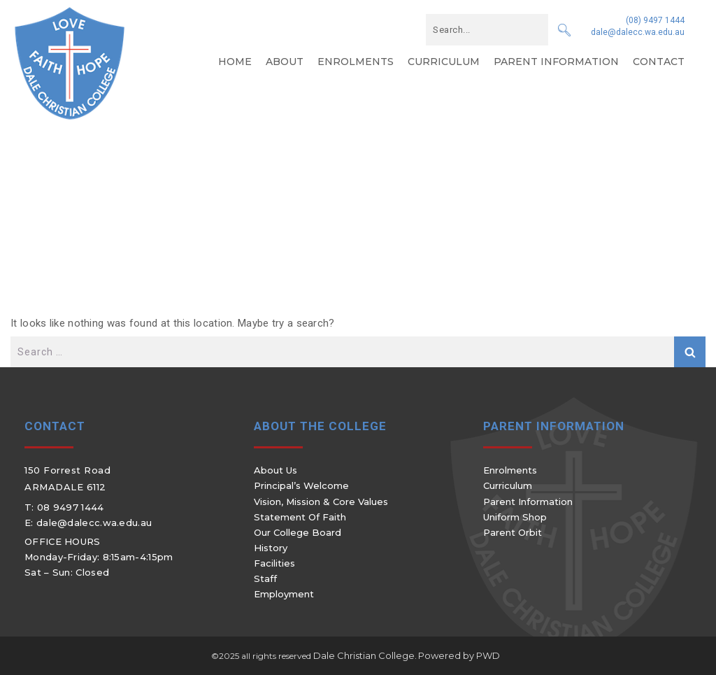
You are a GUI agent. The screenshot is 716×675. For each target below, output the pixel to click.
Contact (659, 61)
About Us (275, 470)
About (284, 61)
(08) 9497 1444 (655, 20)
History (270, 547)
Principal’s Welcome (301, 485)
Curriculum (444, 61)
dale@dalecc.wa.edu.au (638, 32)
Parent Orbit (512, 532)
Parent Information (556, 61)
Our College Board (297, 532)
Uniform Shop (515, 517)
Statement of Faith (300, 517)
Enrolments (355, 61)
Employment (284, 593)
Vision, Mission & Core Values (321, 501)
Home (235, 61)
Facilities (274, 563)
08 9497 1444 (70, 507)
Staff (265, 578)
